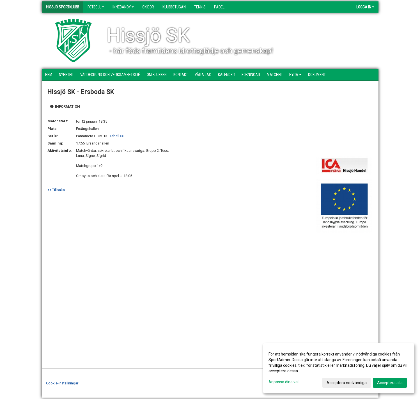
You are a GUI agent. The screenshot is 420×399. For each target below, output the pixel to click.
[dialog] (338, 368)
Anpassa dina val (283, 382)
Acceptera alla (390, 382)
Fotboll (96, 7)
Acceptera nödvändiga (347, 382)
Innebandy (123, 7)
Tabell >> (117, 136)
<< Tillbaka (56, 190)
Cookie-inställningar (62, 383)
